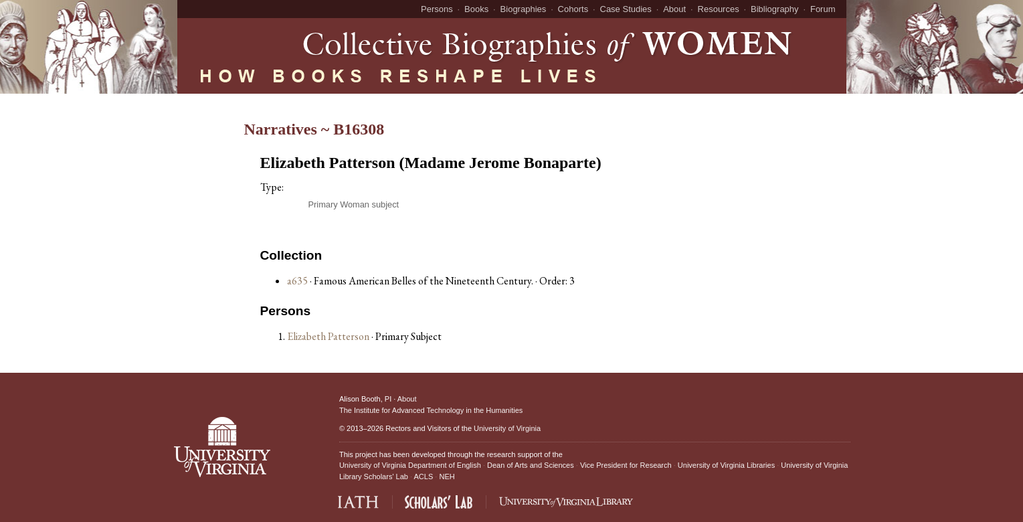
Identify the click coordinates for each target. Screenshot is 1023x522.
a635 (297, 281)
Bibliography (775, 9)
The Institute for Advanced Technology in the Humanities (431, 410)
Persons (437, 9)
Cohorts (573, 9)
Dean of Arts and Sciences (530, 465)
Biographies (523, 9)
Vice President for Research (626, 465)
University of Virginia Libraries (726, 465)
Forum (823, 9)
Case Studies (626, 9)
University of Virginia (507, 428)
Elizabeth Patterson (329, 336)
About (674, 9)
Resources (718, 9)
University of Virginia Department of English (410, 465)
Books (476, 9)
